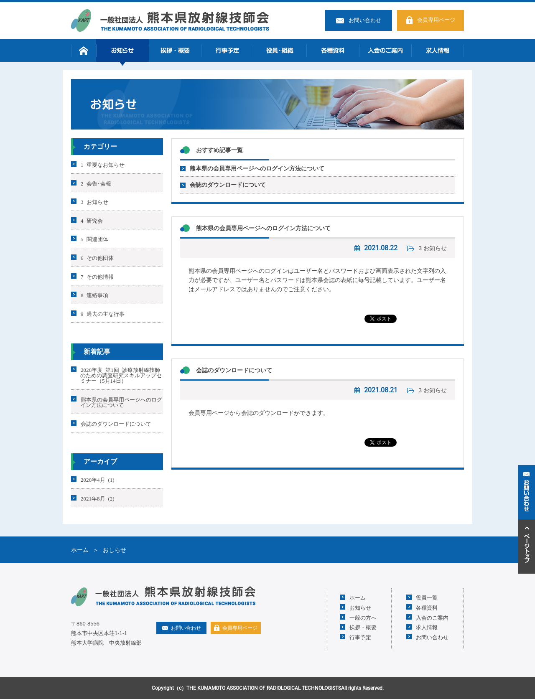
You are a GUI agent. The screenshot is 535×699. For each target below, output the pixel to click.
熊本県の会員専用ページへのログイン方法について (257, 168)
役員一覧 (427, 597)
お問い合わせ (365, 20)
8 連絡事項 (94, 294)
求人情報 (437, 50)
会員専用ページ (436, 20)
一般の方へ (363, 617)
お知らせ (122, 50)
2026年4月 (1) (98, 479)
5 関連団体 (94, 238)
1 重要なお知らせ (103, 164)
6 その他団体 (97, 257)
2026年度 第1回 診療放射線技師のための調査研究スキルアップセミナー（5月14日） (121, 375)
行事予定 (227, 50)
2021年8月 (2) (98, 498)
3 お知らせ (432, 248)
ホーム (83, 50)
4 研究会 (92, 220)
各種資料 (332, 50)
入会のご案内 (385, 50)
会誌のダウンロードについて (228, 184)
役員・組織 (280, 50)
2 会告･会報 (96, 183)
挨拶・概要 (175, 50)
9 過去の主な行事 (103, 313)
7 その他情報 (97, 276)
